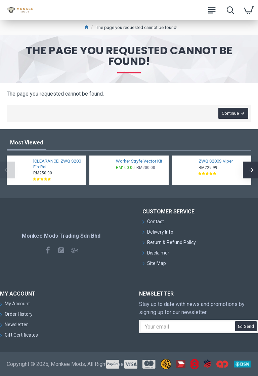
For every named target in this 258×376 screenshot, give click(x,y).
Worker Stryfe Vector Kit (139, 161)
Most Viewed (26, 142)
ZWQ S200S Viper (216, 161)
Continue (230, 113)
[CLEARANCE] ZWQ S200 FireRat (57, 164)
